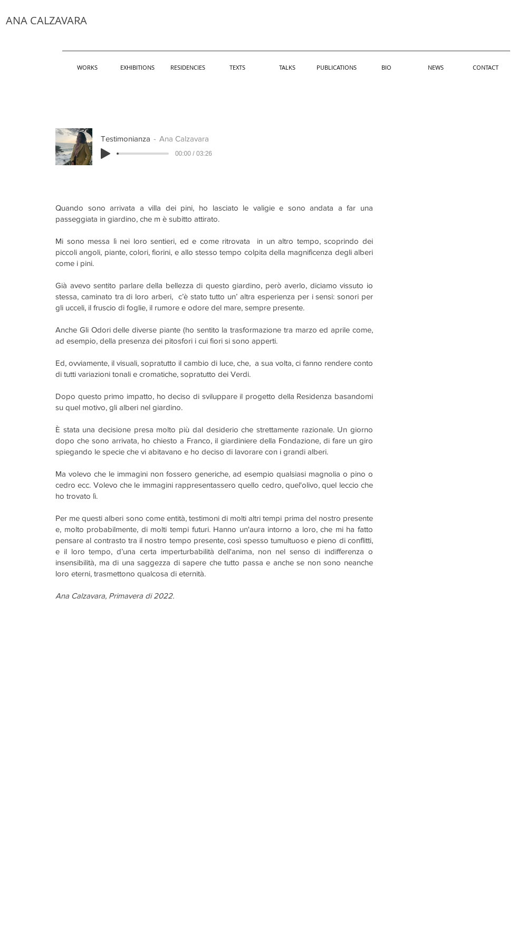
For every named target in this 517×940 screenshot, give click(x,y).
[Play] (105, 153)
